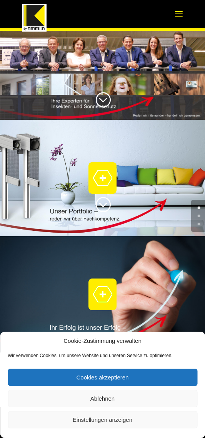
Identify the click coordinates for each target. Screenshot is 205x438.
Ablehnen (102, 398)
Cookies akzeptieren (103, 377)
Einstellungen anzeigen (102, 419)
